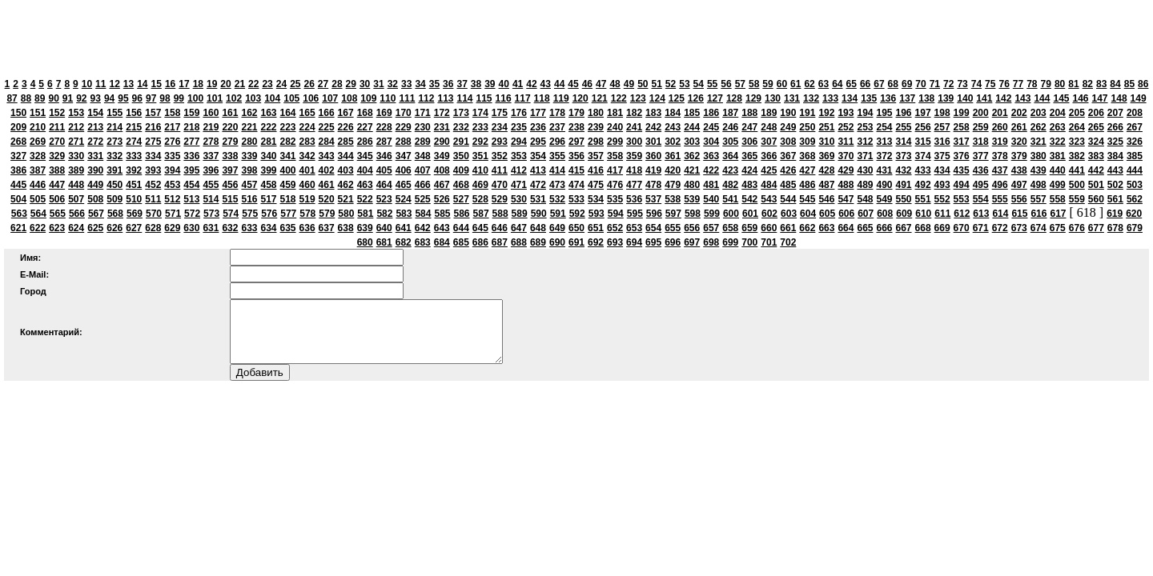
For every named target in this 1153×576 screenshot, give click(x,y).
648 (538, 228)
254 (884, 127)
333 (134, 156)
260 (1000, 127)
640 (384, 228)
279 (230, 141)
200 (981, 112)
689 (538, 242)
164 (288, 112)
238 (576, 127)
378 (1000, 156)
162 (249, 112)
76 (1003, 84)
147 (1100, 98)
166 (327, 112)
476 (615, 184)
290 (442, 141)
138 (926, 98)
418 (634, 170)
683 (423, 242)
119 (561, 98)
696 (673, 242)
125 (677, 98)
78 (1031, 84)
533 (576, 199)
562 (1135, 199)
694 (634, 242)
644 (461, 228)
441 (1077, 170)
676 (1077, 228)
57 (740, 84)
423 (730, 170)
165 (307, 112)
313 (884, 141)
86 (1143, 84)
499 (1058, 184)
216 (153, 127)
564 (38, 213)
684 (442, 242)
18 (198, 84)
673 (1019, 228)
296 (557, 141)
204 (1058, 112)
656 (692, 228)
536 (634, 199)
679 (1135, 228)
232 (461, 127)
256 (923, 127)
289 (423, 141)
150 (18, 112)
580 (346, 213)
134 (850, 98)
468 (461, 184)
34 (420, 84)
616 (1038, 213)
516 (249, 199)
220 (230, 127)
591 (558, 213)
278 (211, 141)
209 (18, 127)
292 (480, 141)
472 (538, 184)
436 (981, 170)
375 (942, 156)
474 (576, 184)
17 (184, 84)
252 (846, 127)
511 (153, 199)
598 (693, 213)
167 (346, 112)
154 (95, 112)
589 (520, 213)
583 (404, 213)
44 (559, 84)
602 (769, 213)
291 (461, 141)
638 (346, 228)
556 (1019, 199)
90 (53, 98)
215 (134, 127)
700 (749, 242)
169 (384, 112)
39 (489, 84)
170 (404, 112)
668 (923, 228)
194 (865, 112)
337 (211, 156)
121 (600, 98)
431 (884, 170)
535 (615, 199)
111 (407, 98)
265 (1096, 127)
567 (96, 213)
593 (597, 213)
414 (557, 170)
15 (156, 84)
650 (576, 228)
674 (1038, 228)
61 (795, 84)
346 (384, 156)
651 (596, 228)
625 (95, 228)
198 (942, 112)
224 (307, 127)
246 (730, 127)
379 (1019, 156)
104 (272, 98)
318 (981, 141)
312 (865, 141)
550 (904, 199)
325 (1115, 141)
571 (173, 213)
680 (365, 242)
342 (307, 156)
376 (962, 156)
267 (1135, 127)
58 (754, 84)
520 (327, 199)
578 (307, 213)
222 (268, 127)
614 (1000, 213)
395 (191, 170)
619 (1115, 213)
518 (288, 199)
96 (137, 98)
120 (580, 98)
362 (692, 156)
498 (1038, 184)
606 (846, 213)
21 (240, 84)
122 (619, 98)
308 (788, 141)
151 (38, 112)
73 (962, 84)
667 (904, 228)
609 (904, 213)
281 (268, 141)
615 (1019, 213)
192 (826, 112)
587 (481, 213)
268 (18, 141)
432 (904, 170)
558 (1058, 199)
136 (888, 98)
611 (942, 213)
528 (480, 199)
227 (365, 127)
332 (114, 156)
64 (837, 84)
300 (634, 141)
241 (634, 127)
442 (1096, 170)
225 (327, 127)
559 (1077, 199)
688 (519, 242)
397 (230, 170)
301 (653, 141)
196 (904, 112)
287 (384, 141)
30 (365, 84)
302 (673, 141)
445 (18, 184)
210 (38, 127)
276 (172, 141)
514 (211, 199)
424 (749, 170)
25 (295, 84)
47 (601, 84)
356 (576, 156)
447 (57, 184)
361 (673, 156)
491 (904, 184)
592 (577, 213)
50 (642, 84)
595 (635, 213)
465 (404, 184)
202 (1019, 112)
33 (406, 84)
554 (981, 199)
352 (500, 156)
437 (1000, 170)
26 (309, 84)
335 (172, 156)
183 (653, 112)
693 (615, 242)
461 (327, 184)
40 (504, 84)
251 (826, 127)
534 (596, 199)
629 (172, 228)
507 (76, 199)
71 (935, 84)
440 (1058, 170)
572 (192, 213)
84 (1115, 84)
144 (1042, 98)
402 (327, 170)
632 (230, 228)
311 (846, 141)
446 (38, 184)
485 (788, 184)
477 (634, 184)
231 (442, 127)
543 (769, 199)
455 (211, 184)
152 (57, 112)
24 (281, 84)
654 (653, 228)
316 (942, 141)
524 (404, 199)
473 (557, 184)
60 (782, 84)
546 (826, 199)
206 (1096, 112)
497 (1019, 184)
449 (95, 184)
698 (711, 242)
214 (114, 127)
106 (311, 98)
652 (615, 228)
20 (225, 84)
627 (134, 228)
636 (307, 228)
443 (1115, 170)
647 (519, 228)
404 (365, 170)
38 (476, 84)
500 (1077, 184)
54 (698, 84)
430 (865, 170)
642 (423, 228)
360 (653, 156)
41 (517, 84)
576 (269, 213)
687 (500, 242)
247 (749, 127)
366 (769, 156)
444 (1135, 170)
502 (1115, 184)
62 (809, 84)
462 (346, 184)
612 (962, 213)
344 (346, 156)
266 (1115, 127)
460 (307, 184)
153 (76, 112)
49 (629, 84)
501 (1096, 184)
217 (172, 127)
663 (826, 228)
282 (288, 141)
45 (573, 84)
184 (673, 112)
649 (557, 228)
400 (288, 170)
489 (865, 184)
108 (349, 98)
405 (384, 170)
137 (907, 98)
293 (500, 141)
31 (378, 84)
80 (1060, 84)
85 (1129, 84)
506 (57, 199)
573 (211, 213)
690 (557, 242)
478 (653, 184)
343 (327, 156)
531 (538, 199)
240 (615, 127)
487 (826, 184)
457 (249, 184)
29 (351, 84)
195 (884, 112)
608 (885, 213)
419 (653, 170)
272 (95, 141)
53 (684, 84)
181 (615, 112)
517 (268, 199)
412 (519, 170)
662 (807, 228)
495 (981, 184)
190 (788, 112)
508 (95, 199)
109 (368, 98)
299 (615, 141)
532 (557, 199)
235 (519, 127)
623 (57, 228)
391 (114, 170)
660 (769, 228)
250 (807, 127)
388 (57, 170)
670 (962, 228)
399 (268, 170)
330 (76, 156)
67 (879, 84)
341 (288, 156)
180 (596, 112)
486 (807, 184)
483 (749, 184)
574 (231, 213)
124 (657, 98)
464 (384, 184)
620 (1134, 213)
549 (884, 199)
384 (1115, 156)
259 (981, 127)
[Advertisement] (576, 40)
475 (596, 184)
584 (423, 213)
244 (692, 127)
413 (538, 170)
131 (792, 98)
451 (134, 184)
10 (87, 84)
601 (750, 213)
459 (288, 184)
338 (230, 156)
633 (249, 228)
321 (1038, 141)
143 (1022, 98)
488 (846, 184)
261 (1019, 127)
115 (484, 98)
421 (692, 170)
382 (1077, 156)
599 (712, 213)
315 (923, 141)
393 (153, 170)
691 (576, 242)
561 (1115, 199)
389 (76, 170)
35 (434, 84)
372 (884, 156)
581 (365, 213)
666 (884, 228)
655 (673, 228)
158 (172, 112)
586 (462, 213)
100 (195, 98)
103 (253, 98)
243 (673, 127)
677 (1096, 228)
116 (504, 98)
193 (846, 112)
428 (826, 170)
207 (1115, 112)
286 (365, 141)
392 (134, 170)
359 (634, 156)
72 (948, 84)
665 (865, 228)
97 (151, 98)
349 (442, 156)
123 (638, 98)
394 (172, 170)
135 (869, 98)
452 (153, 184)
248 (769, 127)
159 (191, 112)
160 (211, 112)
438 (1019, 170)
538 (673, 199)
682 (404, 242)
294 (519, 141)
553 (962, 199)
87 (11, 98)
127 (715, 98)
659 (749, 228)
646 (500, 228)
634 (268, 228)
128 (734, 98)
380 (1038, 156)
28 (336, 84)
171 (423, 112)
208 (1135, 112)
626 (114, 228)
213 (95, 127)
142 (1003, 98)
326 (1135, 141)
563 (19, 213)
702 (788, 242)
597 (673, 213)
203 (1038, 112)
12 (114, 84)
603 (789, 213)
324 (1096, 141)
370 (846, 156)
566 (77, 213)
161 (230, 112)
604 (808, 213)
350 (461, 156)
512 (172, 199)
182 (634, 112)
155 (114, 112)
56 (726, 84)
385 (1135, 156)
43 (545, 84)
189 (769, 112)
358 (615, 156)
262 (1038, 127)
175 (500, 112)
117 (523, 98)
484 (769, 184)
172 (442, 112)
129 (753, 98)
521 (346, 199)
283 (307, 141)
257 (942, 127)
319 (1000, 141)
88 (26, 98)
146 (1080, 98)
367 (788, 156)
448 (76, 184)
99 (179, 98)
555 (1000, 199)
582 (384, 213)
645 (480, 228)
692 (596, 242)
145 (1061, 98)
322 (1058, 141)
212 (76, 127)
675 (1058, 228)
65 (851, 84)
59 (767, 84)
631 (211, 228)
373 (904, 156)
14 (142, 84)
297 (576, 141)
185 (692, 112)
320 (1019, 141)
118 (542, 98)
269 (38, 141)
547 (846, 199)
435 (962, 170)
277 (191, 141)
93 (95, 98)
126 (696, 98)
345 (365, 156)
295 (538, 141)
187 (730, 112)
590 (539, 213)
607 (866, 213)
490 (884, 184)
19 (212, 84)
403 (346, 170)
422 (711, 170)
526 (442, 199)
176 (519, 112)
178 (557, 112)
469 (480, 184)
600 (731, 213)
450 (114, 184)
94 (109, 98)
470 (500, 184)
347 (404, 156)
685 (461, 242)
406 (404, 170)
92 (81, 98)
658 (730, 228)
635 (288, 228)
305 (730, 141)
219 (211, 127)
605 (827, 213)
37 (461, 84)
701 (769, 242)
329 (57, 156)
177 (538, 112)
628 (153, 228)
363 (711, 156)
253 (865, 127)
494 (962, 184)
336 (191, 156)
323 (1077, 141)
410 (480, 170)
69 (907, 84)
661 (788, 228)
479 (673, 184)
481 (711, 184)
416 (596, 170)
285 (346, 141)
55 (712, 84)
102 (234, 98)
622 (38, 228)
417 (615, 170)
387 (38, 170)
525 (423, 199)
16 (170, 84)
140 (965, 98)
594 (616, 213)
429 (846, 170)
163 (268, 112)
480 (692, 184)
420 (673, 170)
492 (923, 184)
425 (769, 170)
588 (500, 213)
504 (18, 199)
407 (423, 170)
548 (865, 199)
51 (656, 84)
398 (249, 170)
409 (461, 170)
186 (711, 112)
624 (76, 228)
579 (327, 213)
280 (249, 141)
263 (1058, 127)
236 (538, 127)
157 (153, 112)
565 (58, 213)
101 (215, 98)
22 (253, 84)
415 (576, 170)
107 (330, 98)
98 (164, 98)
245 (711, 127)
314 (904, 141)
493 (942, 184)
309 (807, 141)
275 (153, 141)
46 (587, 84)
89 (39, 98)
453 (172, 184)
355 (557, 156)
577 (288, 213)
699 (730, 242)
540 (711, 199)
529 (500, 199)
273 (114, 141)
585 (442, 213)
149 (1139, 98)
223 (288, 127)
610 (923, 213)
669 (942, 228)
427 (807, 170)
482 (730, 184)
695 (653, 242)
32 (393, 84)
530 (519, 199)
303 (692, 141)
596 (654, 213)
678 (1115, 228)
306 (749, 141)
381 (1058, 156)
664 (846, 228)
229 (404, 127)
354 (538, 156)
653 (634, 228)
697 (692, 242)
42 (531, 84)
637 (327, 228)
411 (500, 170)
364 (730, 156)
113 (445, 98)
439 (1038, 170)
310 (826, 141)
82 (1088, 84)
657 (711, 228)
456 (230, 184)
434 (942, 170)
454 (191, 184)
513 (191, 199)
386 (18, 170)
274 (134, 141)
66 (865, 84)
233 (480, 127)
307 (769, 141)
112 (426, 98)
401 (307, 170)
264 (1077, 127)
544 (788, 199)
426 (788, 170)
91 (67, 98)
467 (442, 184)
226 (346, 127)
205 (1077, 112)
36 (448, 84)
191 (807, 112)
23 (267, 84)
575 (250, 213)
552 (942, 199)
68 (893, 84)
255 (904, 127)
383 (1096, 156)
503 (1135, 184)
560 (1096, 199)
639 (365, 228)
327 (18, 156)
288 (404, 141)
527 (461, 199)
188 (749, 112)
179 (576, 112)
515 (230, 199)
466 (423, 184)
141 (984, 98)
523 (384, 199)
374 (923, 156)
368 (807, 156)
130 (773, 98)
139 (946, 98)
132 (811, 98)
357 (596, 156)
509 (114, 199)
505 (38, 199)
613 (981, 213)
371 (865, 156)
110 (388, 98)
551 (923, 199)
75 (990, 84)
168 (365, 112)
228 (384, 127)
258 (962, 127)
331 (95, 156)
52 (670, 84)
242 (653, 127)
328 (38, 156)
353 (519, 156)
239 (596, 127)
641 (404, 228)
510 (134, 199)
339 (249, 156)
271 (76, 141)
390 (95, 170)
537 (653, 199)
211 (57, 127)
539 (692, 199)
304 (711, 141)
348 (423, 156)
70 (920, 84)
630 (191, 228)
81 (1073, 84)
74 (976, 84)
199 (962, 112)
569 (135, 213)
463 (365, 184)
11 (100, 84)
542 (749, 199)
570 (154, 213)
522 (365, 199)
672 (1000, 228)
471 (519, 184)
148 (1119, 98)
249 (788, 127)
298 (596, 141)
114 (464, 98)
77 (1018, 84)
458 (268, 184)
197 (923, 112)
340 (268, 156)
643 (442, 228)
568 (115, 213)
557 (1038, 199)
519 (307, 199)
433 (923, 170)
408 (442, 170)
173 (461, 112)
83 (1101, 84)
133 (830, 98)
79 (1046, 84)
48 (614, 84)
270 (57, 141)
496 (1000, 184)
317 (962, 141)
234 (500, 127)
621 (18, 228)
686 (480, 242)
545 (807, 199)
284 (327, 141)
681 (384, 242)
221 (249, 127)
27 (323, 84)
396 (211, 170)
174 (480, 112)
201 (1000, 112)
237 (557, 127)
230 (423, 127)
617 (1058, 213)
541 (730, 199)
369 (826, 156)
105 (291, 98)
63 (823, 84)
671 (981, 228)
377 (981, 156)
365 (749, 156)
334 (153, 156)
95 (123, 98)
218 (191, 127)
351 (480, 156)
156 (134, 112)
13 (128, 84)
